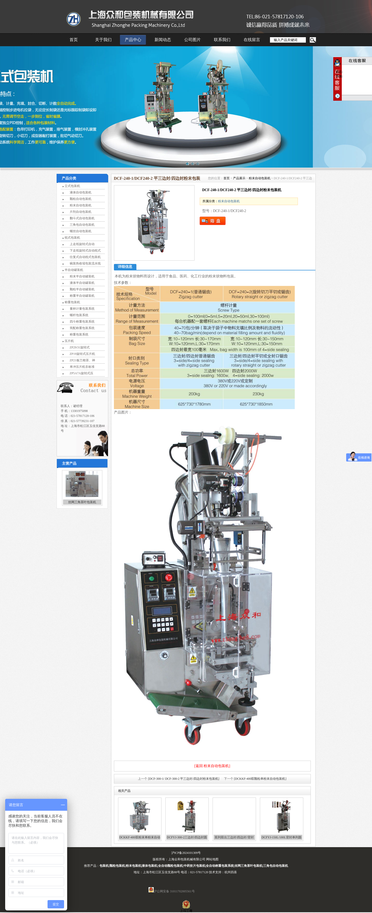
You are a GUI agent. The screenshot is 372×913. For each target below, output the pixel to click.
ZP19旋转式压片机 (82, 354)
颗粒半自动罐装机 (82, 289)
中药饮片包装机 (194, 866)
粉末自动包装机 (80, 205)
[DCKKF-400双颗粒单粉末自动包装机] (260, 779)
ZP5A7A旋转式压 (81, 373)
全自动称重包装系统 (220, 866)
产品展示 (239, 178)
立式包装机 (72, 186)
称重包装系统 (79, 334)
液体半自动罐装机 (82, 283)
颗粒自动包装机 (80, 199)
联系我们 (222, 39)
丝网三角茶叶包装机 (82, 502)
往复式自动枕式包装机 (85, 257)
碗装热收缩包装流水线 (85, 263)
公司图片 (192, 39)
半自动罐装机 (74, 270)
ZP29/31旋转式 (80, 347)
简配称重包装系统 (82, 328)
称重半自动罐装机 (82, 296)
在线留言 (252, 39)
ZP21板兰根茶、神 (82, 360)
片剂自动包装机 (80, 212)
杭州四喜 (230, 872)
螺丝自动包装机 (80, 231)
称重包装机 (72, 302)
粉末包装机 (133, 866)
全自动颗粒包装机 (170, 866)
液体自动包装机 (80, 192)
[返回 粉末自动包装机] (212, 766)
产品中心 (133, 39)
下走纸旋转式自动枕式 (85, 250)
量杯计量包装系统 (82, 308)
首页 (73, 39)
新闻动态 (162, 39)
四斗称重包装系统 (82, 321)
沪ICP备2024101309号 (186, 853)
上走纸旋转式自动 (82, 244)
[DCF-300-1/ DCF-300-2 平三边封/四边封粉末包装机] (183, 779)
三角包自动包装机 (82, 225)
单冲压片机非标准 (82, 367)
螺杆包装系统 (79, 315)
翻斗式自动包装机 (82, 218)
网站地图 (212, 859)
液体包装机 (149, 866)
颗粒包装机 (117, 866)
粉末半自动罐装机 (82, 276)
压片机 (69, 341)
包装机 (104, 866)
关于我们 (103, 39)
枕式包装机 (72, 237)
